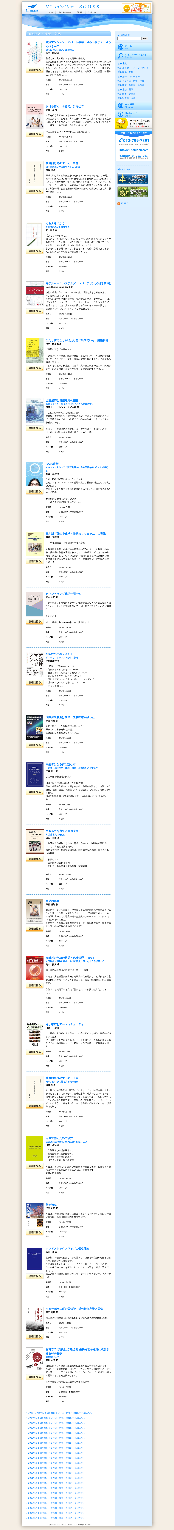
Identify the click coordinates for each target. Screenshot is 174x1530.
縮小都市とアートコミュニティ (65, 1024)
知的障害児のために (55, 834)
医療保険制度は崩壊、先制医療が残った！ (71, 717)
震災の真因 (52, 900)
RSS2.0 (122, 203)
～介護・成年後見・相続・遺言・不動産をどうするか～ (73, 768)
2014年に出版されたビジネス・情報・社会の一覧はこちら (56, 1463)
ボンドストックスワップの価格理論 (67, 1248)
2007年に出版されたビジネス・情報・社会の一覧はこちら (56, 1498)
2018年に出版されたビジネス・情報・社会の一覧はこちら (56, 1443)
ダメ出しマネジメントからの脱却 (62, 657)
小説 (124, 63)
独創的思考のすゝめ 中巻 (62, 163)
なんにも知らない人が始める (60, 50)
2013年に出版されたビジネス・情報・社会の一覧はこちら (56, 1468)
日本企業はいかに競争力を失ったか (63, 167)
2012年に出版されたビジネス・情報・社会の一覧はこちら (56, 1473)
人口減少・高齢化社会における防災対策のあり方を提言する (75, 961)
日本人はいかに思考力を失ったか (62, 1081)
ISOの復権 (52, 463)
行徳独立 (51, 1204)
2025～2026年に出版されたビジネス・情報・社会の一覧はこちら (60, 1413)
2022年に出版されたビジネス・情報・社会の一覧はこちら (56, 1428)
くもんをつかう (55, 223)
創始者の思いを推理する (58, 227)
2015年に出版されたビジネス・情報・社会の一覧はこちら (56, 1458)
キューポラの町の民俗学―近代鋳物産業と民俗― (76, 1308)
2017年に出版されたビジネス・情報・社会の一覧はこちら (56, 1448)
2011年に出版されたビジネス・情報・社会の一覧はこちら (56, 1478)
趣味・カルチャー (131, 76)
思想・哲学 (127, 89)
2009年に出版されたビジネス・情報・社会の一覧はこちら (56, 1488)
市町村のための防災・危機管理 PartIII (70, 957)
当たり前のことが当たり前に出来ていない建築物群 (77, 340)
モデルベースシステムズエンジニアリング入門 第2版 (78, 283)
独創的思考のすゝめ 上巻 (62, 1078)
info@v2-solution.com (133, 150)
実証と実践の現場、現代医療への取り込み (66, 1142)
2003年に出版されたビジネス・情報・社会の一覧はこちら (56, 1518)
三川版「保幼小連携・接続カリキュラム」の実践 (76, 533)
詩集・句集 (127, 72)
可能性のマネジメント (59, 653)
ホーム (50, 11)
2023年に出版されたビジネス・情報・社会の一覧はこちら (56, 1423)
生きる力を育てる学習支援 (62, 831)
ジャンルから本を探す (64, 11)
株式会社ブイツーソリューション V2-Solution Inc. (31, 7)
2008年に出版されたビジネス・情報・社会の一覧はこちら (56, 1493)
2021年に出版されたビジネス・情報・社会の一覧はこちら (56, 1433)
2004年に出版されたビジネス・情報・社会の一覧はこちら (56, 1513)
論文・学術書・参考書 (133, 85)
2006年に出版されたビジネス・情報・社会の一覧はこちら (56, 1503)
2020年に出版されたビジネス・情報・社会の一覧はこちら (56, 1438)
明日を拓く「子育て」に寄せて (65, 106)
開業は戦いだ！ (53, 1357)
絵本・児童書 (128, 94)
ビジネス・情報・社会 (133, 81)
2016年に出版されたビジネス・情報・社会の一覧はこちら (56, 1453)
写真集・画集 (128, 98)
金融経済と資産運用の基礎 (62, 400)
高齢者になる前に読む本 (61, 764)
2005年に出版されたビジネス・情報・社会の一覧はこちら (56, 1508)
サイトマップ (92, 11)
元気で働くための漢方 (59, 1138)
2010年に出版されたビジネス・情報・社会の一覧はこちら (56, 1483)
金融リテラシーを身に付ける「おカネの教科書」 (70, 404)
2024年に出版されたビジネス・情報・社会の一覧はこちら (56, 1418)
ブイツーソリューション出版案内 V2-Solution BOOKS (72, 6)
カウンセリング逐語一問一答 (63, 593)
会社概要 (79, 11)
